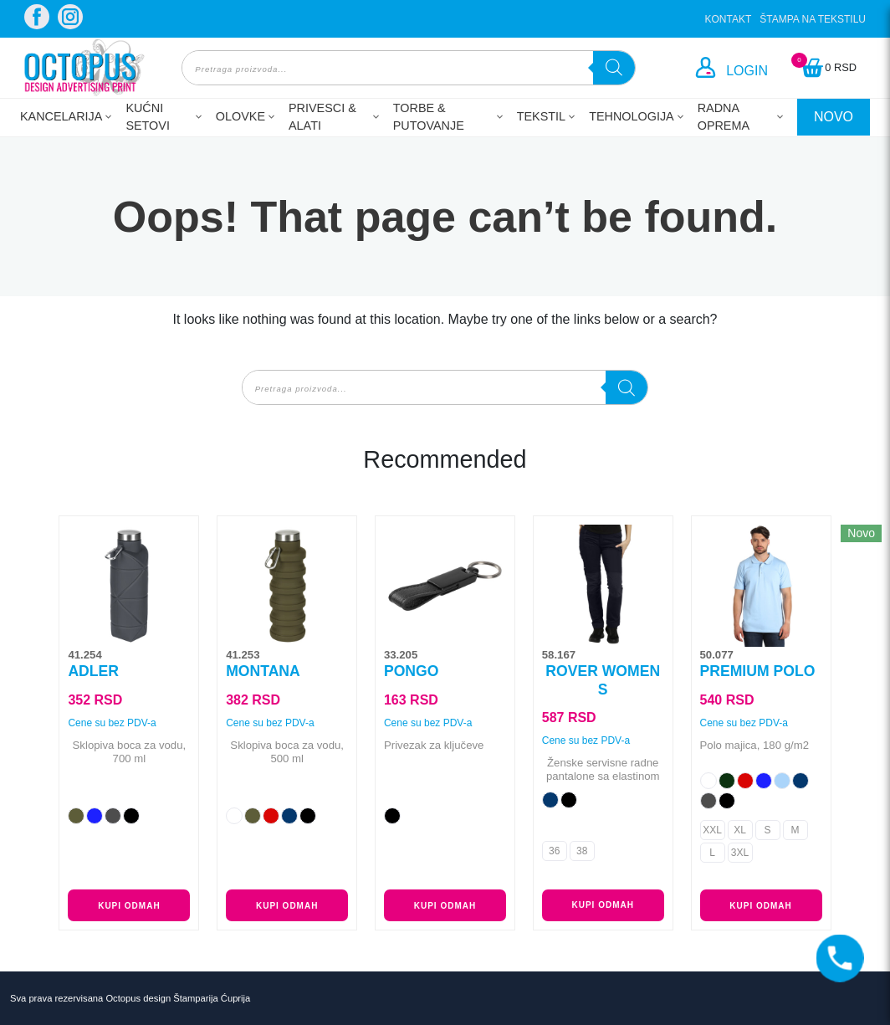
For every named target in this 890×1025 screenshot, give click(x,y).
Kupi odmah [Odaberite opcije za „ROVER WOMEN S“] (603, 905)
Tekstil (541, 116)
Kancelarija (61, 116)
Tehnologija (631, 116)
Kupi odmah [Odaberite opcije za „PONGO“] (445, 905)
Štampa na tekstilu (813, 19)
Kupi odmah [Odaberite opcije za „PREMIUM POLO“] (760, 905)
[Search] (614, 68)
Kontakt (728, 19)
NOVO (833, 117)
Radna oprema (723, 117)
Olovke (240, 116)
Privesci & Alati (322, 117)
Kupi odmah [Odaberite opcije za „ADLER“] (129, 905)
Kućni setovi (147, 117)
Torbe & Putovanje (428, 117)
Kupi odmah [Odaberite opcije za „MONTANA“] (287, 905)
